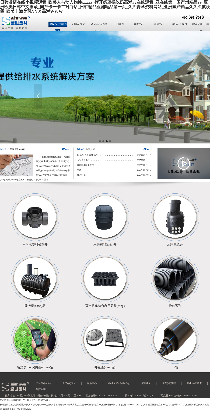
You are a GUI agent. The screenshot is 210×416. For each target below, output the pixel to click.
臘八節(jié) (82, 175)
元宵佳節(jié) (83, 160)
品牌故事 (41, 389)
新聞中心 (139, 24)
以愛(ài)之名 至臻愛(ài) (87, 155)
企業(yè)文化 (78, 24)
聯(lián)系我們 (179, 24)
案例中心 (146, 383)
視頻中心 (159, 24)
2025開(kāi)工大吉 (85, 165)
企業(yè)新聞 (169, 383)
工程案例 (119, 24)
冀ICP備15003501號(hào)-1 (139, 395)
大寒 (79, 170)
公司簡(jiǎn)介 (43, 383)
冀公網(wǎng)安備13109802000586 (178, 395)
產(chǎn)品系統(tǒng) (119, 383)
